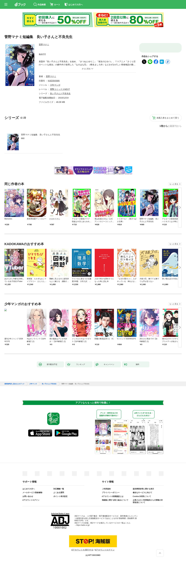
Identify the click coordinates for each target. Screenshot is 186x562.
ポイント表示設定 (60, 496)
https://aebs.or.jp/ (83, 525)
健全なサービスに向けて (142, 493)
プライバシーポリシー (111, 493)
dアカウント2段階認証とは (112, 496)
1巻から (164, 126)
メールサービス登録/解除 (32, 493)
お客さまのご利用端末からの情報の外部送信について (148, 501)
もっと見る (173, 184)
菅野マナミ (44, 44)
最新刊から (176, 126)
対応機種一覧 (58, 489)
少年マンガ (55, 85)
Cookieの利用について (142, 496)
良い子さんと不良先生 (60, 93)
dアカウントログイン (30, 500)
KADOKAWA (54, 80)
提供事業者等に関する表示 (143, 489)
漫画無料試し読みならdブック (14, 384)
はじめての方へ (28, 489)
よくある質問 (58, 493)
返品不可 (42, 54)
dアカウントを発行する (82, 550)
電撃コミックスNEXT (60, 89)
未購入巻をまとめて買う (167, 118)
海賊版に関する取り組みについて (115, 500)
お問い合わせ (27, 496)
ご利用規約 (106, 489)
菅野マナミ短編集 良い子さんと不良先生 (40, 134)
